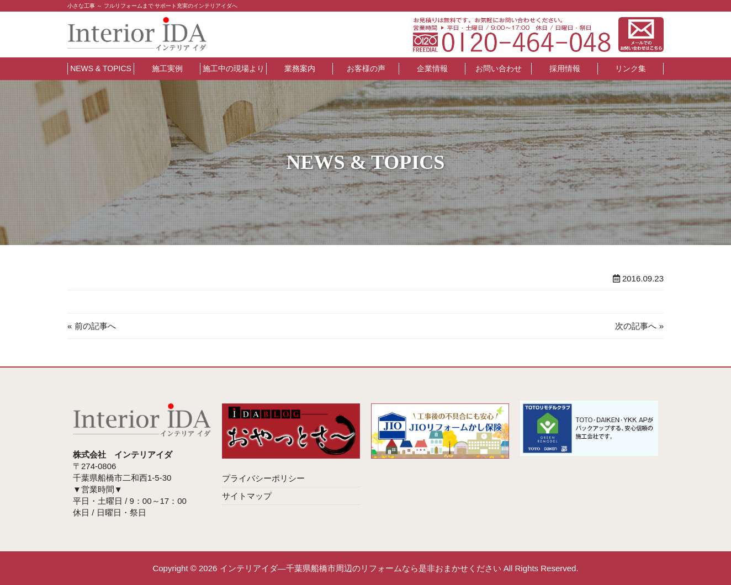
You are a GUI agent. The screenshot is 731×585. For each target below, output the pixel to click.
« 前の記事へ (91, 326)
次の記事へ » (639, 326)
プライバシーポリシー (263, 478)
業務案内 (299, 68)
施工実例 (167, 68)
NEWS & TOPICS (100, 68)
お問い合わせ (498, 68)
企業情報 (432, 68)
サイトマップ (247, 496)
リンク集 (630, 68)
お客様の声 (366, 68)
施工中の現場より (233, 68)
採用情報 (564, 68)
